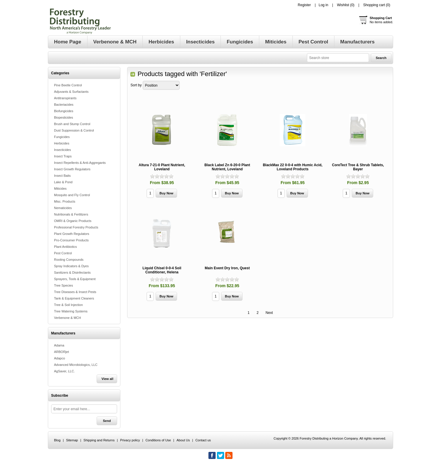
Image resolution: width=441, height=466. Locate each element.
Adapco (59, 358)
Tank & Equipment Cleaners (74, 298)
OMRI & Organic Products (72, 221)
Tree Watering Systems (70, 311)
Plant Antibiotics (65, 246)
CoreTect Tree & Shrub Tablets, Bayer (358, 167)
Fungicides (62, 137)
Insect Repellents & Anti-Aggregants (80, 162)
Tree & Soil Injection (68, 305)
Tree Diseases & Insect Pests (75, 292)
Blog (57, 440)
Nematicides (63, 208)
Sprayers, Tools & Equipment (75, 279)
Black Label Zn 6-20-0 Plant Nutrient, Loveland (227, 167)
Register (304, 5)
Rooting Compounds (68, 259)
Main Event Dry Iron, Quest (227, 268)
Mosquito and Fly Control (72, 195)
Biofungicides (63, 111)
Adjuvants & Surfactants (71, 91)
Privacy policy (130, 440)
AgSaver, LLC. (64, 371)
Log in (323, 5)
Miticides (60, 188)
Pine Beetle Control (68, 85)
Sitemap (72, 440)
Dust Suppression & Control (74, 130)
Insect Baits (62, 175)
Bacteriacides (63, 104)
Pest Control (63, 253)
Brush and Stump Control (72, 124)
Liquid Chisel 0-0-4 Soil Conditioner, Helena (161, 270)
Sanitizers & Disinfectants (72, 272)
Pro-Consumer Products (71, 240)
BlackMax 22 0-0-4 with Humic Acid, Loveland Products (292, 167)
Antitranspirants (65, 98)
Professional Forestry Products (76, 227)
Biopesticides (63, 117)
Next (269, 313)
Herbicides (61, 143)
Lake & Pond (63, 182)
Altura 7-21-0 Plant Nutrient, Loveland (162, 167)
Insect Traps (63, 156)
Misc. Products (64, 201)
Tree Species (63, 285)
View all (107, 379)
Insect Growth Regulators (72, 169)
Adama (59, 345)
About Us (183, 440)
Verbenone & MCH (67, 317)
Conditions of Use (158, 440)
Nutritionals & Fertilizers (71, 214)
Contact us (203, 440)
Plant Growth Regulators (71, 233)
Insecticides (62, 150)
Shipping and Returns (99, 440)
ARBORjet (61, 352)
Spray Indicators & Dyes (71, 266)
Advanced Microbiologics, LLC (75, 364)
